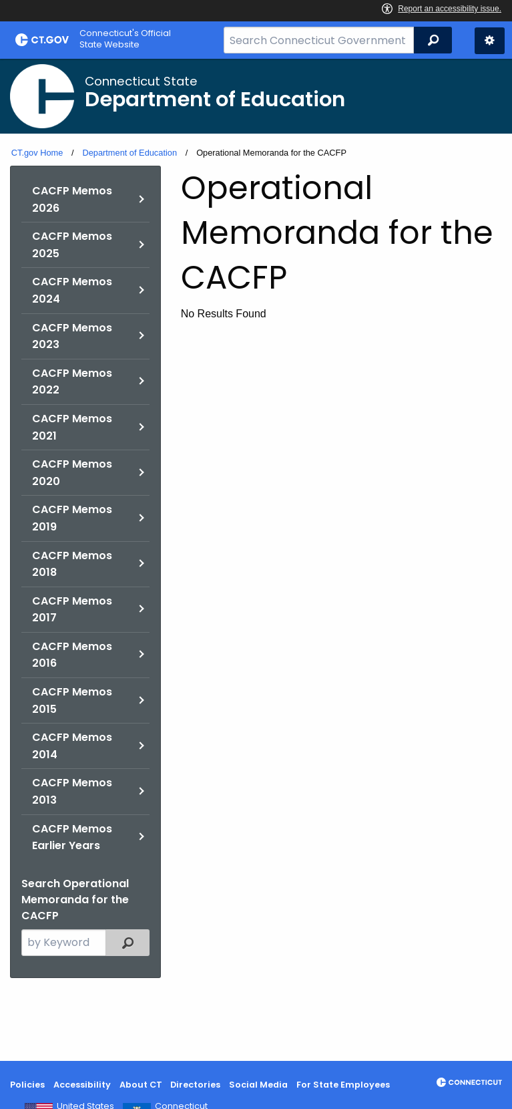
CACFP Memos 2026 (72, 199)
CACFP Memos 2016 (72, 655)
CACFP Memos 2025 (72, 244)
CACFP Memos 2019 (72, 518)
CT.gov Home (37, 153)
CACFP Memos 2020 (72, 472)
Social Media (258, 1084)
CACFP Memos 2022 (72, 381)
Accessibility (82, 1084)
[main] (256, 560)
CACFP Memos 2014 (72, 746)
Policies (27, 1084)
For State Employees (343, 1084)
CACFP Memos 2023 (72, 336)
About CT (140, 1084)
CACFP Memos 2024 (72, 290)
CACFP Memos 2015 (72, 700)
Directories (195, 1084)
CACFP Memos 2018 (72, 564)
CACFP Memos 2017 (72, 609)
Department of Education (129, 153)
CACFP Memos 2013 (72, 791)
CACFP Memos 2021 (72, 427)
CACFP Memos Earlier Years (72, 837)
